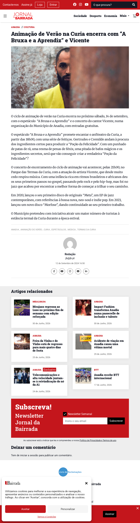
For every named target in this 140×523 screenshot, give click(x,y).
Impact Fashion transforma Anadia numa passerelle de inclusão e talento (107, 311)
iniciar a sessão (29, 455)
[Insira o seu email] (85, 421)
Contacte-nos (11, 4)
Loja (40, 4)
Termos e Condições (46, 517)
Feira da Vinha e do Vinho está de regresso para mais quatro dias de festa (47, 345)
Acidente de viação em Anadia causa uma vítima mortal (109, 344)
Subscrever (116, 420)
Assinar (109, 514)
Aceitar (25, 509)
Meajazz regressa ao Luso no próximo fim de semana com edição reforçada (48, 311)
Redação (70, 254)
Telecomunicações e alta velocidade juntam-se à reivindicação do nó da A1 (48, 380)
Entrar (53, 4)
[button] (86, 483)
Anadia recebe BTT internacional (106, 376)
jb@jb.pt (70, 258)
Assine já (26, 4)
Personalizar (68, 509)
